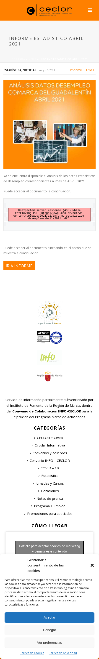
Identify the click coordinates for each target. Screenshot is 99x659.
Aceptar (49, 617)
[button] (92, 565)
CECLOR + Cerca (48, 437)
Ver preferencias (49, 642)
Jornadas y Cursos (48, 483)
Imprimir (76, 70)
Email (90, 70)
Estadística (12, 70)
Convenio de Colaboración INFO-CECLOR (46, 411)
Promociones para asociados (48, 513)
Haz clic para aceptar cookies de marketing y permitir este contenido (49, 548)
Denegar (49, 630)
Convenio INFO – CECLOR (48, 460)
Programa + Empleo (48, 506)
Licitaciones (48, 491)
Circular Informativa (48, 445)
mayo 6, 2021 (47, 70)
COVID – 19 (48, 468)
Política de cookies (32, 653)
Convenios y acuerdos (48, 453)
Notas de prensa (48, 498)
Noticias (29, 70)
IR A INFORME (19, 265)
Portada (18, 59)
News (32, 59)
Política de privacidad (63, 653)
